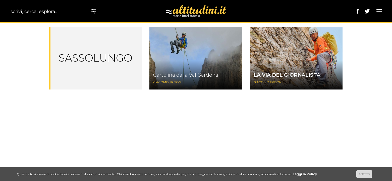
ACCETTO (364, 174)
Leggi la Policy (305, 174)
